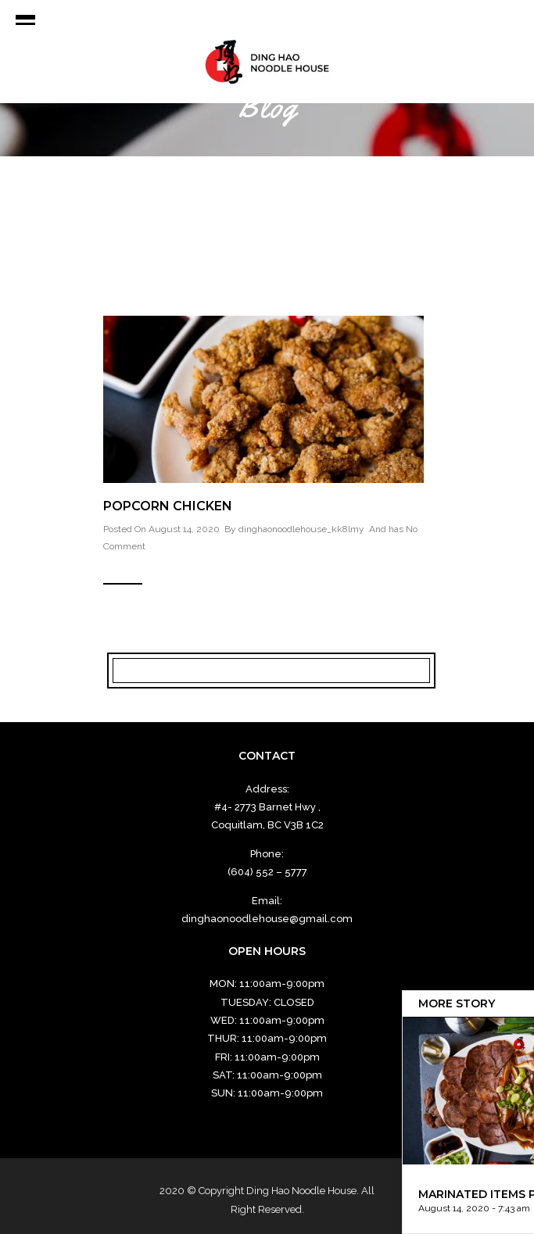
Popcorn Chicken (167, 506)
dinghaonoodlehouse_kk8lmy (301, 529)
